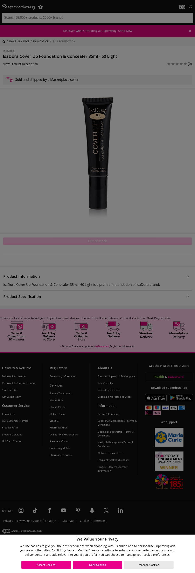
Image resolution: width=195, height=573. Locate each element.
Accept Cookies (46, 564)
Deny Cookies (97, 564)
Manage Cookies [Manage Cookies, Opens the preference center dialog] (149, 564)
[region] (97, 554)
